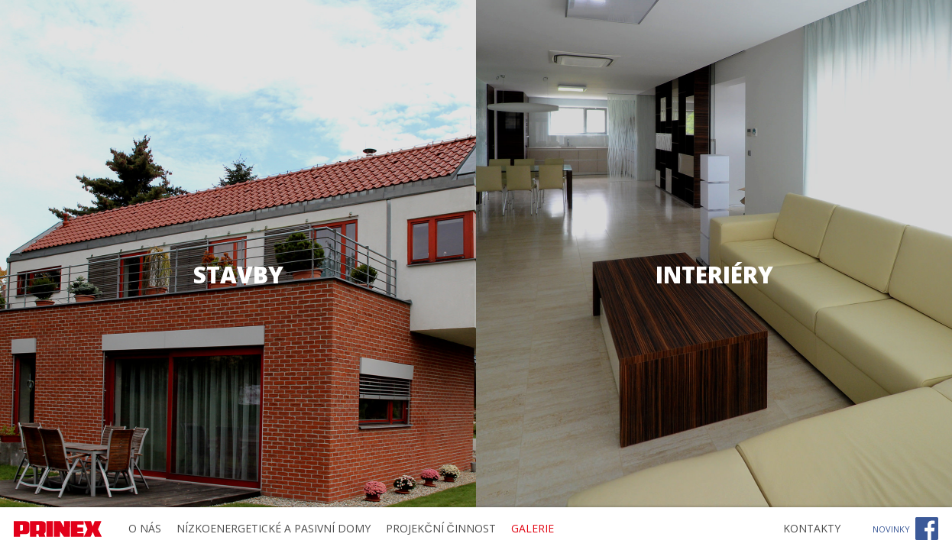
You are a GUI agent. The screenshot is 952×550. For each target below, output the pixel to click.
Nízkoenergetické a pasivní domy (273, 528)
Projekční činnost (440, 528)
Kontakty (811, 528)
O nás (144, 528)
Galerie (532, 528)
